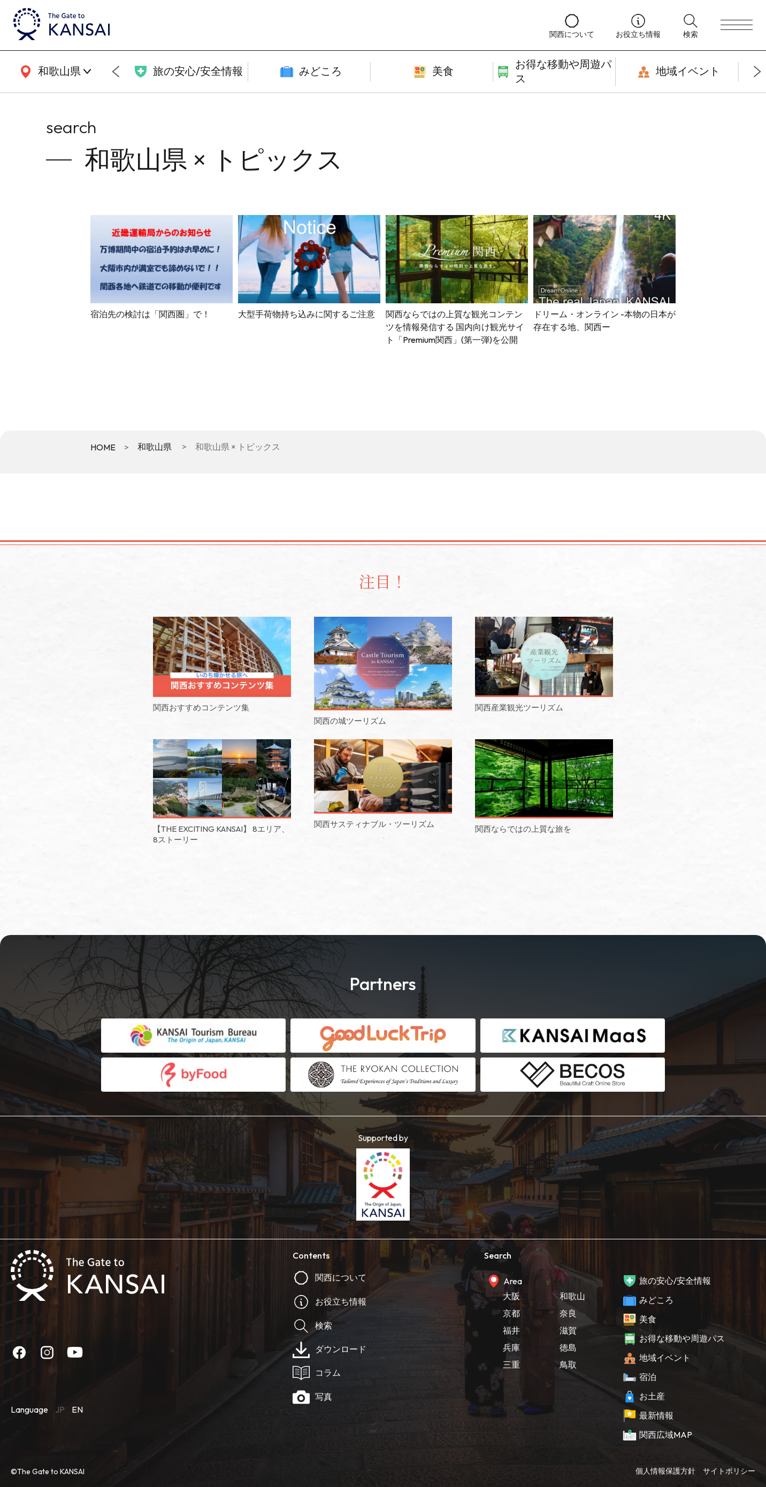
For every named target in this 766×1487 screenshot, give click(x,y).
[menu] (737, 25)
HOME (103, 447)
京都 (511, 1313)
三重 (511, 1364)
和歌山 (572, 1296)
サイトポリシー (729, 1471)
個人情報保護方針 (665, 1471)
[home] (270, 25)
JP (60, 1409)
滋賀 (568, 1330)
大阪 (511, 1296)
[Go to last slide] (115, 71)
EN (77, 1409)
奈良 (568, 1313)
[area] (53, 71)
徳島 (568, 1347)
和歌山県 (154, 446)
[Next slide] (757, 71)
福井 (511, 1330)
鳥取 (568, 1364)
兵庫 (511, 1347)
